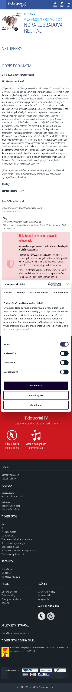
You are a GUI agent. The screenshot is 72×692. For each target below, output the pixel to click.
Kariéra (4, 528)
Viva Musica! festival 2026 (43, 19)
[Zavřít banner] (67, 284)
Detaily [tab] (21, 292)
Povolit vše (36, 385)
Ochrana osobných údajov (13, 543)
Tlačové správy (8, 595)
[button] (62, 5)
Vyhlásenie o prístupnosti (12, 554)
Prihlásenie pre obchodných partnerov (18, 550)
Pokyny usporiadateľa (11, 599)
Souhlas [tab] (7, 292)
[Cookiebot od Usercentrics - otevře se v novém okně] (48, 284)
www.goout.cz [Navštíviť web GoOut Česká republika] (43, 599)
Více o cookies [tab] (61, 292)
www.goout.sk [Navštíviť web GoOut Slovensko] (43, 595)
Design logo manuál (10, 546)
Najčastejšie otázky (10, 509)
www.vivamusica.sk (11, 211)
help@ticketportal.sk (10, 505)
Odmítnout (36, 405)
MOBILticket (6, 572)
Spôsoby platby (8, 478)
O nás (4, 524)
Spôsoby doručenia (10, 474)
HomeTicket (7, 569)
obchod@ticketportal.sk (12, 496)
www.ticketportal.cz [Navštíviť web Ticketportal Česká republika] (46, 591)
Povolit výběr (36, 395)
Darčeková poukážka (10, 576)
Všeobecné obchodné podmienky (16, 539)
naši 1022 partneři (19, 308)
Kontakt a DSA (8, 535)
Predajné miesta (8, 531)
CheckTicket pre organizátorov (15, 633)
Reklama (5, 602)
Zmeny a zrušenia (9, 591)
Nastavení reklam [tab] (39, 292)
